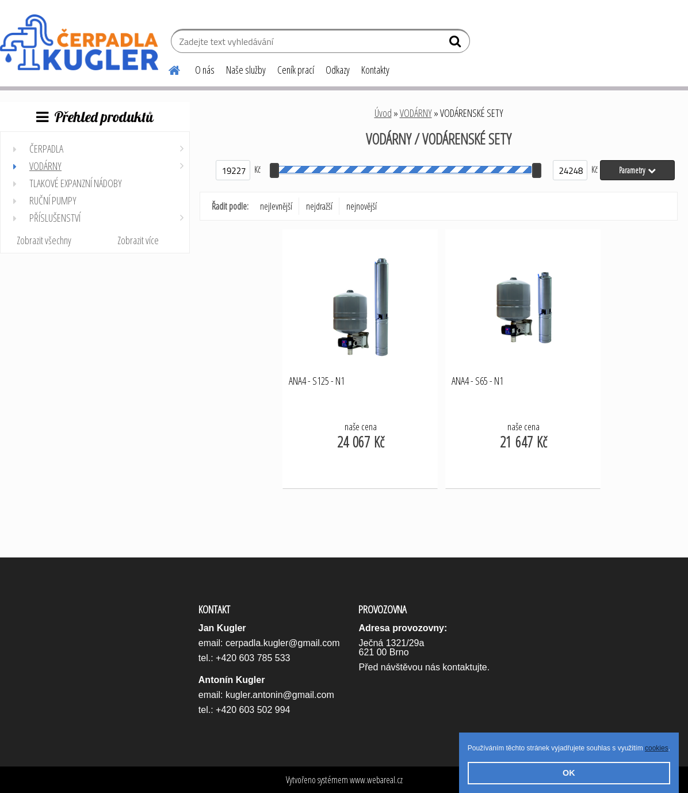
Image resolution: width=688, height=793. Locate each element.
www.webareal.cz (376, 779)
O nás (205, 70)
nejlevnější (276, 206)
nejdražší (319, 206)
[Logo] (79, 42)
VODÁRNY (416, 113)
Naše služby (246, 70)
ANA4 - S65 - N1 (477, 381)
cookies (656, 748)
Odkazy (338, 70)
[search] (456, 44)
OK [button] (569, 772)
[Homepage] (167, 68)
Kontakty (375, 70)
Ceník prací (295, 70)
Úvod (383, 113)
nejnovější (361, 206)
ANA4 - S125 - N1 (317, 381)
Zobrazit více (138, 240)
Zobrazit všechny (44, 240)
